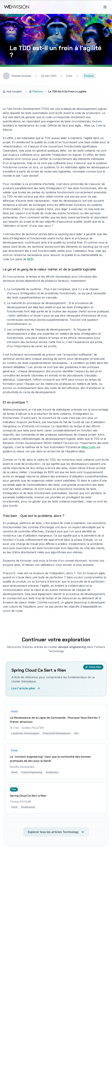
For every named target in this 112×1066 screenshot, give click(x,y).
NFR (29, 259)
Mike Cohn (88, 447)
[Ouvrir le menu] (105, 7)
